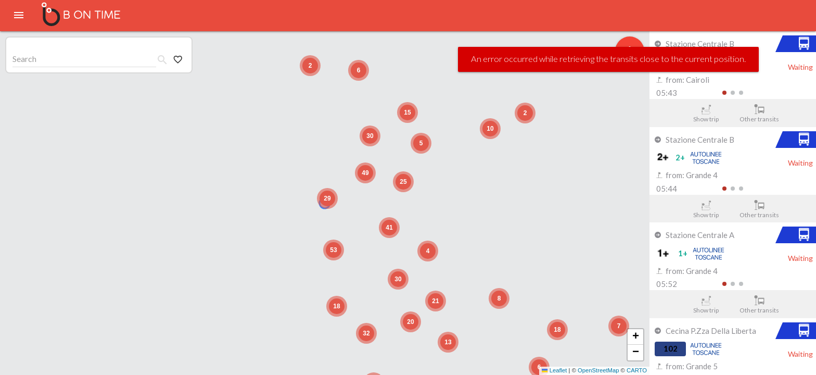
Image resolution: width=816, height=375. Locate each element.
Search (24, 59)
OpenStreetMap (598, 370)
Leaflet (554, 370)
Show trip (706, 113)
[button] (618, 326)
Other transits (759, 113)
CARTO (637, 370)
